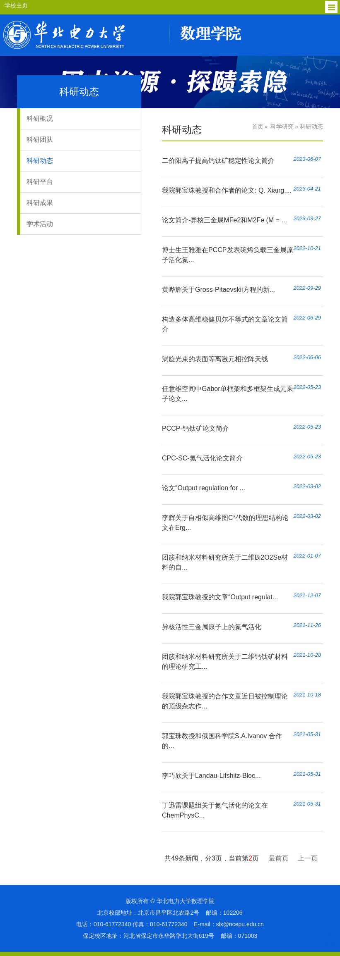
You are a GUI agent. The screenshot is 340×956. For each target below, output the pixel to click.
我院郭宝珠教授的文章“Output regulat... (220, 597)
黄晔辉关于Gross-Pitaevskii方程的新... (218, 289)
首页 (257, 126)
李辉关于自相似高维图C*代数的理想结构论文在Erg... (225, 522)
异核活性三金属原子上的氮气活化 (211, 626)
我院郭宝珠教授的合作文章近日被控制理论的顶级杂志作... (225, 701)
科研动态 (40, 160)
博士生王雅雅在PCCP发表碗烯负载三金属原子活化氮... (227, 254)
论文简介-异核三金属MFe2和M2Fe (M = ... (224, 220)
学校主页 (16, 5)
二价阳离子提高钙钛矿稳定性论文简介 (218, 160)
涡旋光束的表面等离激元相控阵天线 (215, 358)
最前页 (279, 858)
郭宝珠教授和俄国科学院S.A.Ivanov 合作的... (222, 740)
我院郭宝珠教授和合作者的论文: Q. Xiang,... (227, 190)
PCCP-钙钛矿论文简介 (195, 428)
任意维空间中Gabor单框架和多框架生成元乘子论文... (227, 393)
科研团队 (40, 139)
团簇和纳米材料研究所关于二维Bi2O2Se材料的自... (225, 562)
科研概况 (40, 118)
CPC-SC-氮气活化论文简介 (202, 458)
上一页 (308, 858)
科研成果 (40, 202)
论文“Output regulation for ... (203, 487)
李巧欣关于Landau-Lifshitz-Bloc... (211, 775)
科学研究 (282, 126)
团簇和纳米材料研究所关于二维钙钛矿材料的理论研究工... (225, 661)
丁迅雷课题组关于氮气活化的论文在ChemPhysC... (215, 810)
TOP (329, 939)
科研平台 (40, 181)
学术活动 (40, 223)
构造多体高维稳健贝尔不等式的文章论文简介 (225, 324)
